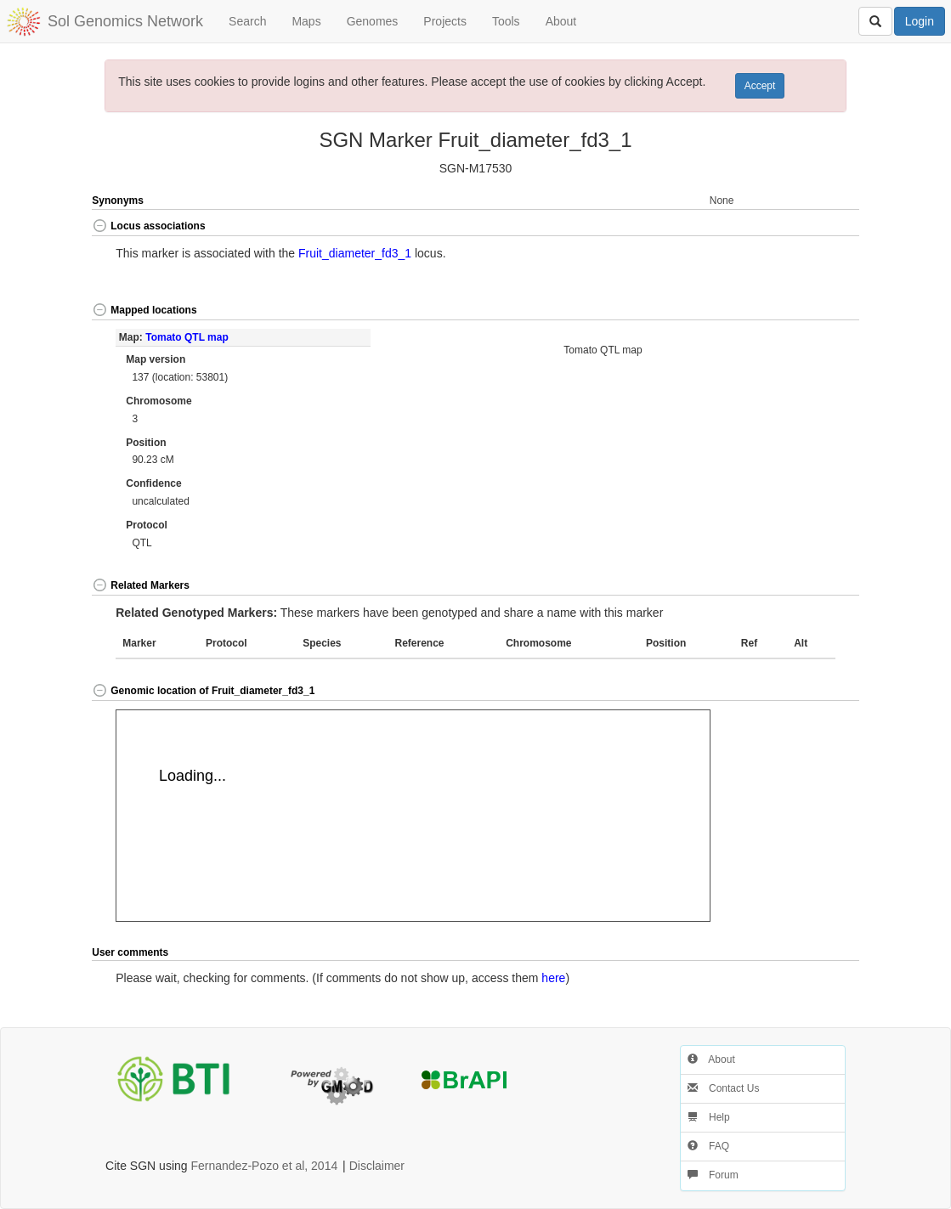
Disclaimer (377, 1165)
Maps (306, 21)
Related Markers (141, 585)
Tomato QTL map (187, 337)
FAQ (708, 1146)
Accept (760, 86)
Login (919, 21)
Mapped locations (144, 310)
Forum (713, 1175)
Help (709, 1117)
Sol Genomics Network (125, 21)
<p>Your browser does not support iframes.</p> (413, 815)
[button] (821, 227)
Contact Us (724, 1088)
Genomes (373, 21)
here (553, 978)
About (561, 21)
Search (247, 21)
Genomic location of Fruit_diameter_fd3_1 (203, 691)
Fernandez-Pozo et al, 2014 (263, 1165)
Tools (506, 21)
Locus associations (148, 226)
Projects (445, 21)
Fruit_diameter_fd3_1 (354, 253)
